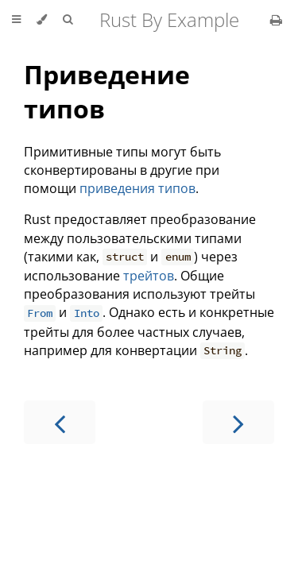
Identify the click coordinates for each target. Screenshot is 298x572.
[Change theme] (42, 20)
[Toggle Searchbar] (67, 20)
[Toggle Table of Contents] (16, 20)
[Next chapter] (238, 422)
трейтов (148, 275)
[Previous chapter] (59, 422)
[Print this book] (276, 20)
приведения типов (137, 188)
